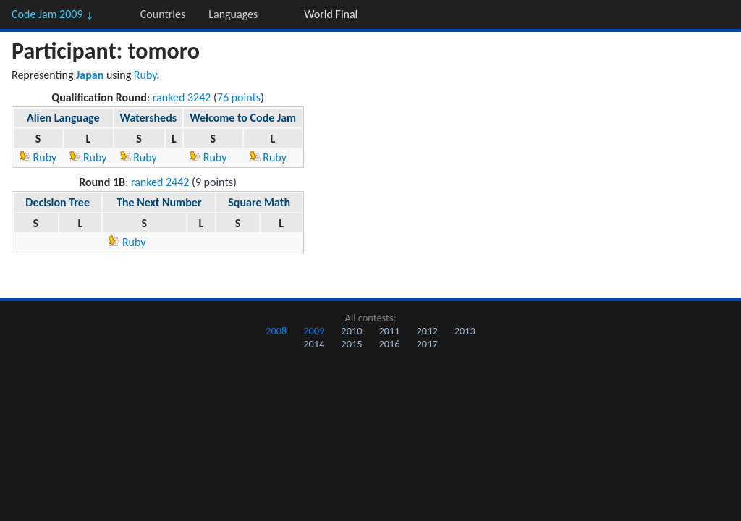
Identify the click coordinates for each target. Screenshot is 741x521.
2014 (313, 343)
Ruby (145, 75)
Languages (233, 14)
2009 (313, 330)
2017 (427, 343)
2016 (388, 343)
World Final (330, 14)
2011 (388, 330)
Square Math (259, 202)
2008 (276, 330)
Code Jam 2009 (53, 14)
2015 (351, 343)
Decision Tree (57, 202)
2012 (427, 330)
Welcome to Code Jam (243, 117)
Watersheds (148, 117)
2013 (464, 330)
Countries (162, 14)
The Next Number (159, 202)
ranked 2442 (160, 182)
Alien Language (63, 117)
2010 (351, 330)
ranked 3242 (182, 97)
